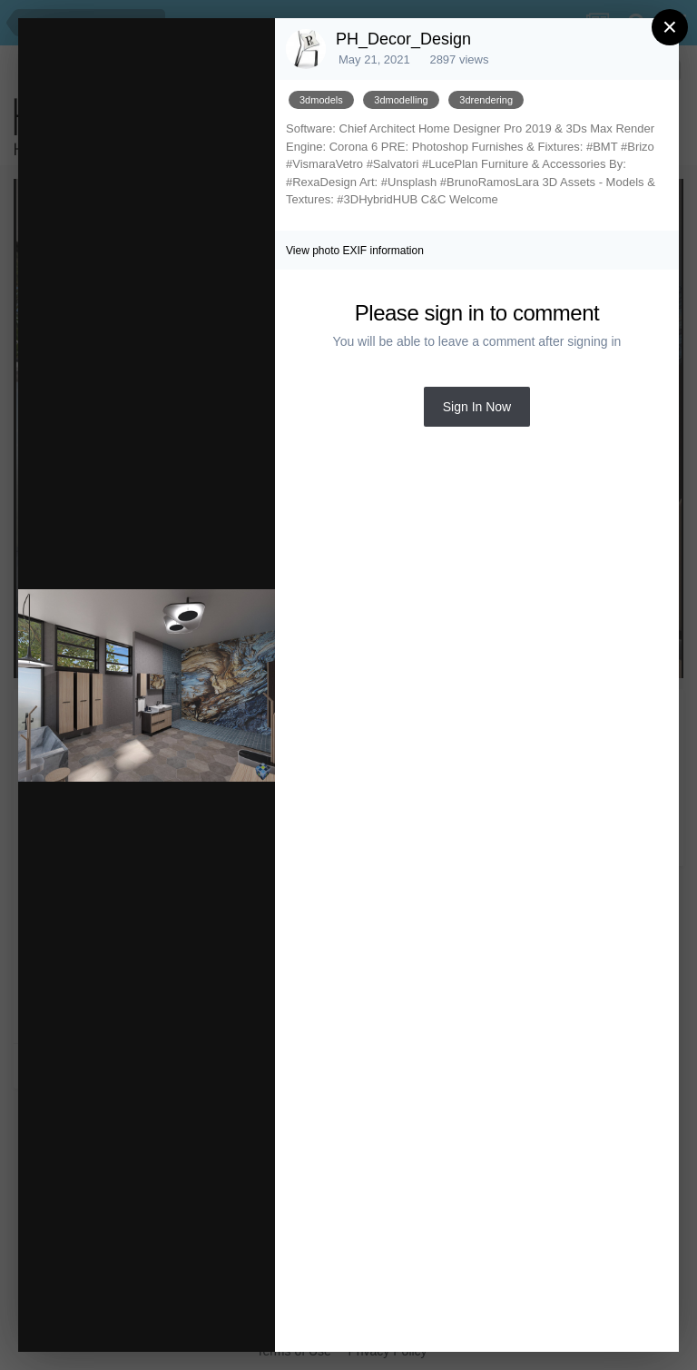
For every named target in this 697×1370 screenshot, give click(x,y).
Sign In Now (477, 406)
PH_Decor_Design (403, 39)
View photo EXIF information (355, 250)
